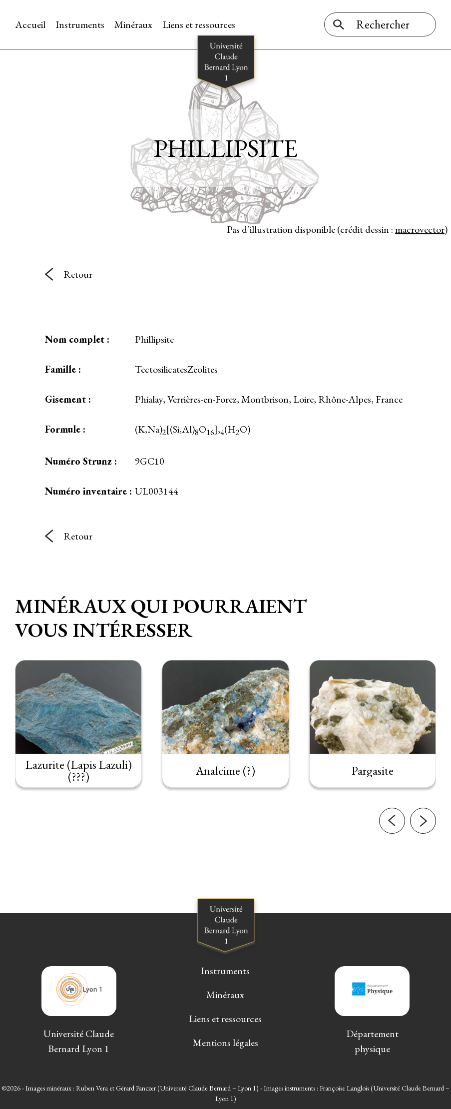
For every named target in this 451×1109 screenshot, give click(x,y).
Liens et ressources (198, 24)
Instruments (79, 24)
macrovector (420, 229)
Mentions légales (225, 1042)
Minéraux (133, 24)
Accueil (30, 24)
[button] (392, 835)
